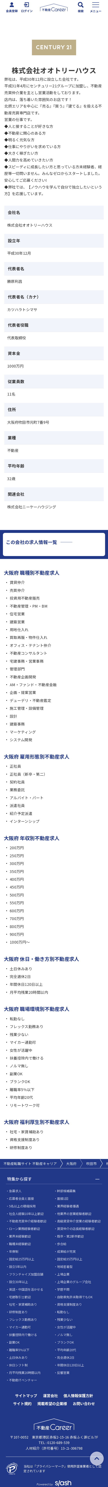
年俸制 (13, 1251)
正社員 (15, 766)
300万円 (17, 863)
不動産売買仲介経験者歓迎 (27, 1221)
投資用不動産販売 (25, 598)
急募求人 (15, 1191)
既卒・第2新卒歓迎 (70, 1236)
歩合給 (61, 1243)
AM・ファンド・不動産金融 (33, 684)
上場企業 (63, 1274)
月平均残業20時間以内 (29, 992)
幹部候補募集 (66, 1191)
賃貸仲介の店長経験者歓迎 (75, 1228)
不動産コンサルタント (28, 653)
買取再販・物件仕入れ (28, 637)
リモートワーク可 (25, 1105)
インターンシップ (25, 821)
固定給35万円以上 (69, 1259)
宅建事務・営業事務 (27, 661)
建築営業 (17, 621)
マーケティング (23, 731)
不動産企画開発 (23, 676)
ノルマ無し (19, 1065)
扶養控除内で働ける (27, 1058)
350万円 (17, 871)
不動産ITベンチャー (23, 1380)
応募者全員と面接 (21, 1198)
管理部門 (17, 668)
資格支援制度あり (25, 1139)
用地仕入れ (19, 629)
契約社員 (17, 781)
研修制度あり (21, 1147)
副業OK (16, 1073)
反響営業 (63, 1372)
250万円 (17, 855)
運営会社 (50, 1396)
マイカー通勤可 (23, 1042)
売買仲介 (17, 590)
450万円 (17, 887)
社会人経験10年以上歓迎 (26, 1213)
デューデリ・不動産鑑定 (30, 700)
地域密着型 (65, 1266)
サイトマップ (26, 1396)
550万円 (17, 902)
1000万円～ (20, 942)
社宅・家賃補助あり (27, 1131)
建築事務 (17, 723)
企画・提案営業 (23, 692)
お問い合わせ (84, 1403)
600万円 (17, 910)
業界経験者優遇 (68, 1206)
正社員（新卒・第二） (28, 774)
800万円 (17, 926)
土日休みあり (21, 968)
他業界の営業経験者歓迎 (74, 1213)
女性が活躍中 (21, 1050)
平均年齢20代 (21, 1097)
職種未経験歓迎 (20, 1243)
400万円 (17, 879)
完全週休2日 (20, 976)
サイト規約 (22, 1403)
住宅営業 (17, 613)
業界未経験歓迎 (20, 1236)
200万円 (17, 847)
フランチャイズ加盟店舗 (26, 1274)
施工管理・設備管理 (27, 708)
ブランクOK (20, 1081)
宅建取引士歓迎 (20, 1297)
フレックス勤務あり (26, 1026)
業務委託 (17, 789)
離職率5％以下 (22, 1089)
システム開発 (21, 739)
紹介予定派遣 (21, 813)
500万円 (17, 894)
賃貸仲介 (17, 582)
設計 (13, 716)
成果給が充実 (66, 1251)
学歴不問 (63, 1289)
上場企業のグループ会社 (74, 1281)
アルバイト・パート (27, 797)
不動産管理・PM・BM (28, 606)
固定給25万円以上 (21, 1259)
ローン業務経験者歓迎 (24, 1228)
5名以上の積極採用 (22, 1206)
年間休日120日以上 (26, 984)
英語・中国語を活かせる (26, 1289)
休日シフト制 (18, 1365)
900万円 (17, 934)
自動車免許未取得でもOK (75, 1297)
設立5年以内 (17, 1266)
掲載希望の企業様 (52, 1403)
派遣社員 (17, 805)
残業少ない (19, 1034)
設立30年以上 (18, 1281)
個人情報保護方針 (78, 1396)
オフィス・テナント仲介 (30, 645)
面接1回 (62, 1198)
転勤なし (17, 1018)
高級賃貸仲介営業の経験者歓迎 (79, 1221)
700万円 (17, 918)
